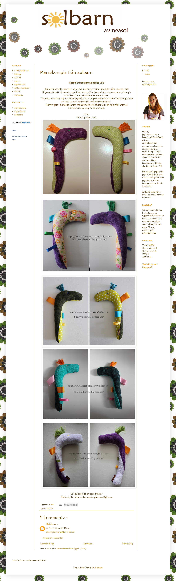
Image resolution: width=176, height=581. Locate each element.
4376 (152, 245)
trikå (147, 70)
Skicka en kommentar (53, 537)
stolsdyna (18, 94)
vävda (147, 73)
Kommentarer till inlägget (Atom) (70, 548)
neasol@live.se (149, 84)
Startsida (88, 543)
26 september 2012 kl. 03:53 (60, 531)
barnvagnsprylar (21, 70)
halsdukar (18, 114)
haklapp (17, 73)
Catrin (49, 524)
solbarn (14, 130)
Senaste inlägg (47, 543)
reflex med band (21, 87)
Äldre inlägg (127, 543)
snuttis (17, 91)
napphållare (19, 84)
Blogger (99, 567)
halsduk (17, 77)
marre (50, 508)
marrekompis (20, 107)
